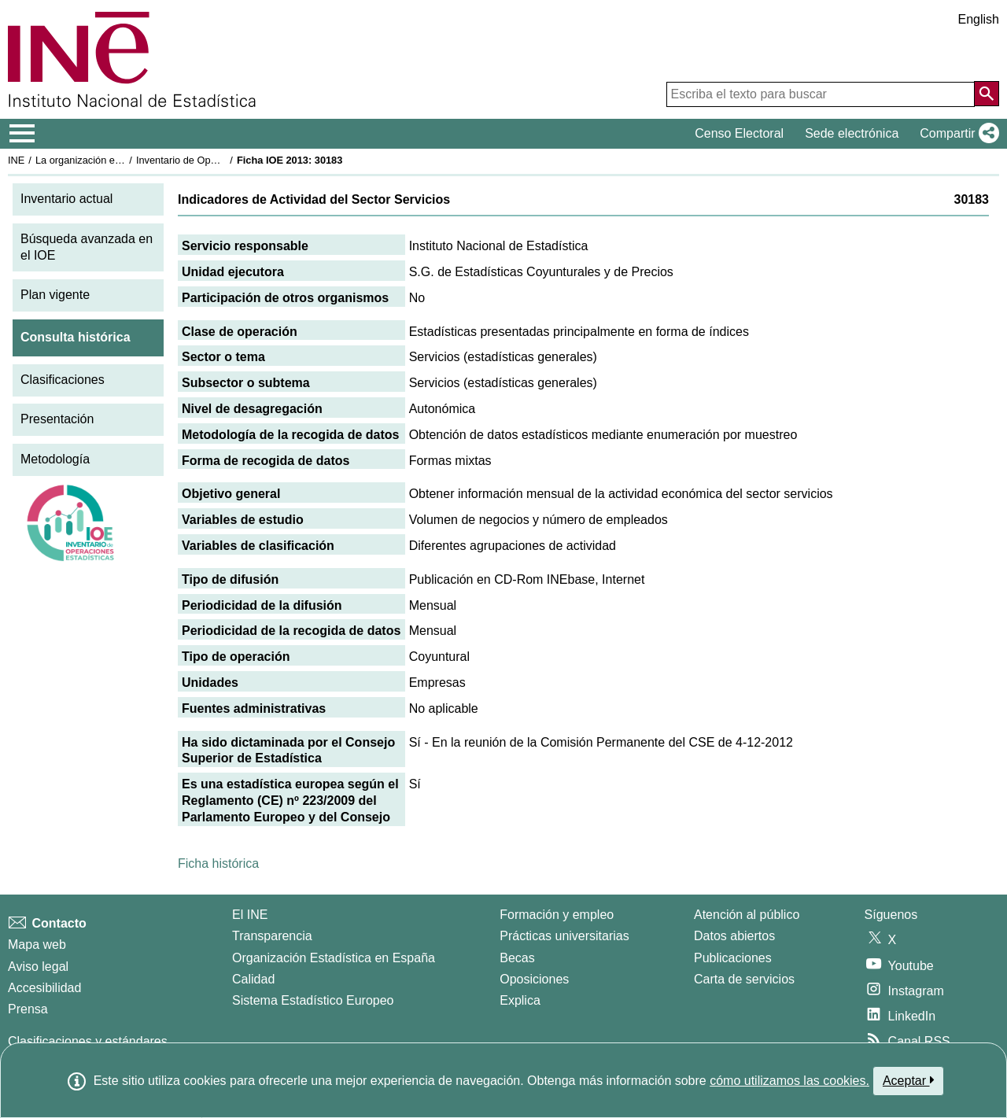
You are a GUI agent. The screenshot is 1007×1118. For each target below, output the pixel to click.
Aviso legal (38, 966)
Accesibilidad (44, 987)
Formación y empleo (557, 914)
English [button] (978, 19)
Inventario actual (66, 198)
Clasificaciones (62, 379)
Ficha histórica (218, 863)
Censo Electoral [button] (739, 133)
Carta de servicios (744, 979)
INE (16, 160)
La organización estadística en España (121, 160)
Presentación (57, 419)
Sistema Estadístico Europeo (312, 1000)
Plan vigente (55, 294)
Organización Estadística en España (333, 958)
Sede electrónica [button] (851, 133)
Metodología (55, 459)
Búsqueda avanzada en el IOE (86, 247)
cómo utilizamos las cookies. (789, 1080)
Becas (517, 958)
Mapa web (37, 944)
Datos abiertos (734, 936)
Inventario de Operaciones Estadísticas (224, 160)
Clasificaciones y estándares (88, 1041)
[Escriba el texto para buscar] (820, 94)
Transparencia (272, 936)
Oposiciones (534, 979)
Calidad (253, 979)
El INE (249, 914)
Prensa (28, 1009)
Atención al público (746, 914)
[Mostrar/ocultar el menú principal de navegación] (22, 134)
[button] (956, 134)
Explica (520, 1000)
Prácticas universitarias (564, 936)
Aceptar (908, 1080)
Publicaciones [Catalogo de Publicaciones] (733, 958)
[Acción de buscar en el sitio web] (986, 93)
